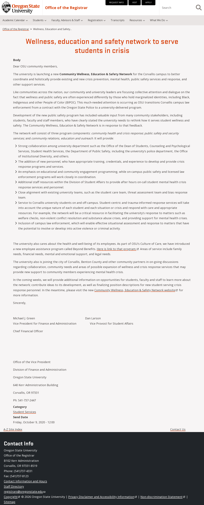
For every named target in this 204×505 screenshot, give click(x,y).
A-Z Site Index (13, 429)
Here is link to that (118, 249)
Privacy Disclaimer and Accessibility (102, 497)
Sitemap (9, 502)
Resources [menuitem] (136, 20)
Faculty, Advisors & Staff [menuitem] (65, 20)
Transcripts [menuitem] (117, 20)
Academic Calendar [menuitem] (14, 20)
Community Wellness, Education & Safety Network (136, 290)
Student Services (24, 412)
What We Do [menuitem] (157, 20)
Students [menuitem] (38, 20)
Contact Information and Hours (25, 481)
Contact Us (178, 429)
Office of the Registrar (66, 7)
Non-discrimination (163, 497)
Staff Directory (14, 486)
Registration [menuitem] (95, 20)
